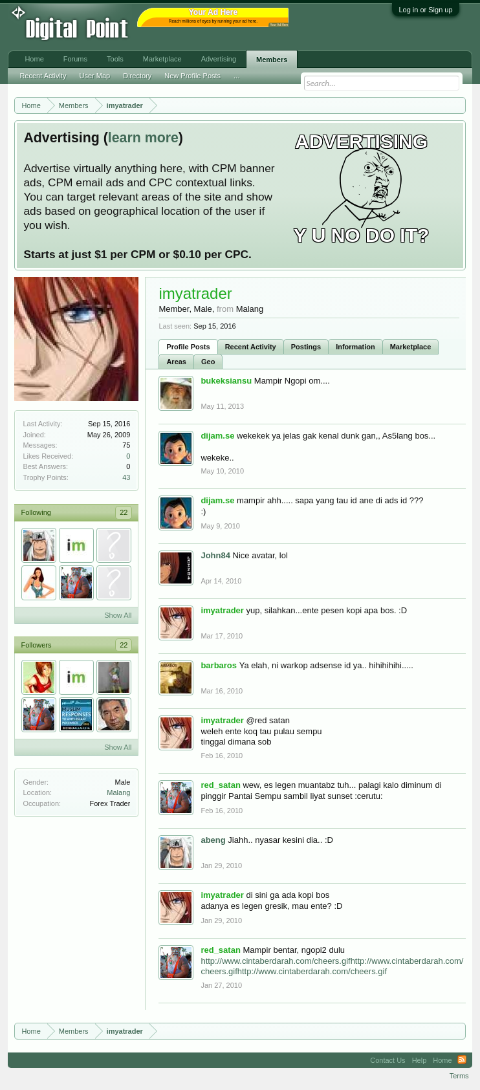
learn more (143, 138)
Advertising (218, 59)
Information (355, 347)
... (236, 76)
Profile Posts (188, 347)
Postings (306, 347)
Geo (208, 361)
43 (126, 477)
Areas (176, 361)
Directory (137, 76)
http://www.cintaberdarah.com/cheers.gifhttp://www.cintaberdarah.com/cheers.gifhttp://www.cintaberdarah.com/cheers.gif (332, 966)
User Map (95, 76)
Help (419, 1060)
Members (271, 59)
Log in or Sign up (425, 10)
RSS (462, 1060)
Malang (118, 792)
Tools (115, 59)
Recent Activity (250, 347)
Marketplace (410, 347)
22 (123, 512)
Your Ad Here (279, 25)
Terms (459, 1076)
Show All (117, 615)
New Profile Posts (192, 76)
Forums (75, 59)
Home (34, 59)
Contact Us (387, 1060)
